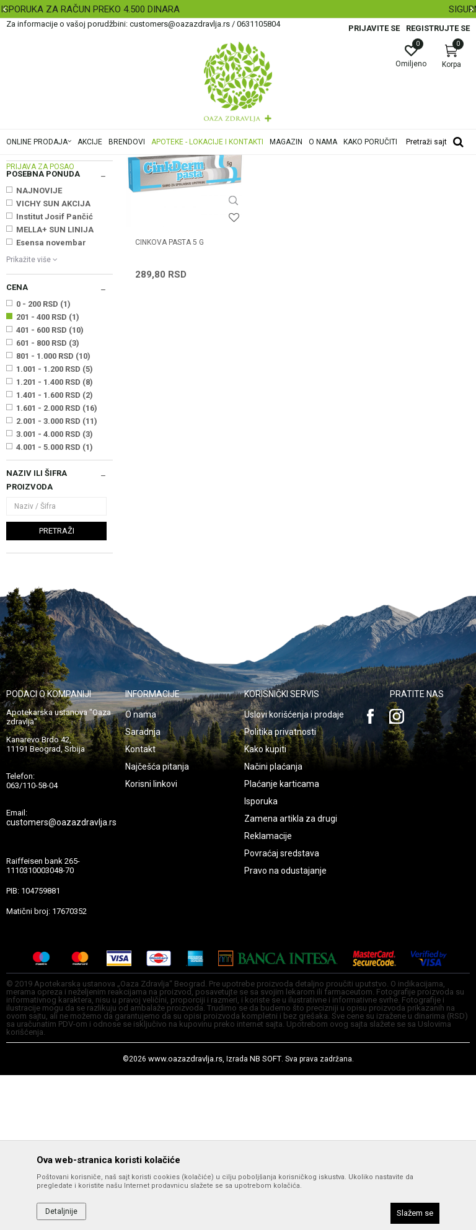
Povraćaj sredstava (281, 1008)
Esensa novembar (51, 397)
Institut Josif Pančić (54, 371)
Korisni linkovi (151, 939)
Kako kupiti (265, 904)
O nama (140, 869)
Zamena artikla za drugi (290, 973)
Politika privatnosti (280, 887)
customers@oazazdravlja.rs (61, 977)
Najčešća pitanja (157, 921)
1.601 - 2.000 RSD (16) (56, 563)
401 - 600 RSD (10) (50, 485)
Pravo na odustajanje (285, 1025)
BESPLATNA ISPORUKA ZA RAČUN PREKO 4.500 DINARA (237, 9)
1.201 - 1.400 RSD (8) (54, 537)
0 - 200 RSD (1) (43, 458)
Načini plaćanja (273, 921)
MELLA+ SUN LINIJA (55, 384)
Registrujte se (438, 28)
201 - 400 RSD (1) (47, 472)
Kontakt (140, 904)
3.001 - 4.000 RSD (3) (54, 589)
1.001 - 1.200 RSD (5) (54, 524)
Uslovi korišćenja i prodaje (294, 869)
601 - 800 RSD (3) (47, 498)
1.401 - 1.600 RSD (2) (54, 550)
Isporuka (261, 956)
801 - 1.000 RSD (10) (53, 511)
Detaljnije (61, 1211)
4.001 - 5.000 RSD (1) (54, 602)
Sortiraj (387, 182)
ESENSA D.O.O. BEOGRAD (43, 296)
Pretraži (56, 685)
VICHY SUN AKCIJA (53, 358)
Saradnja (143, 887)
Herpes (24, 221)
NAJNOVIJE (39, 345)
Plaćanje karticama (281, 939)
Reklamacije (268, 991)
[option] (238, 9)
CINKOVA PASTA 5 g (169, 384)
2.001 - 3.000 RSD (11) (56, 576)
